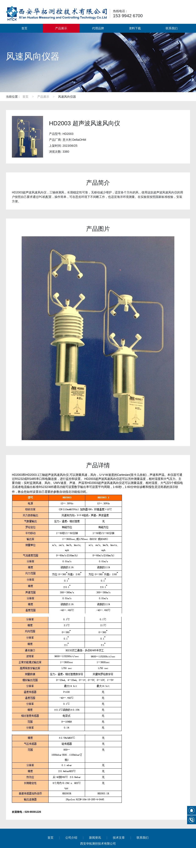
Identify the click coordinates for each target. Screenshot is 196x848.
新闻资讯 (95, 837)
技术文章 (119, 837)
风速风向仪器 (67, 96)
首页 (24, 28)
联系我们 (172, 28)
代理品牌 (98, 28)
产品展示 (61, 28)
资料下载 (135, 28)
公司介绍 (71, 837)
